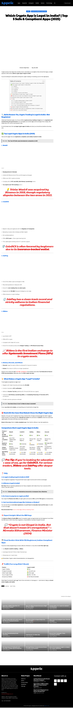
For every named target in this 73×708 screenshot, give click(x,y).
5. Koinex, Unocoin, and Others (20, 92)
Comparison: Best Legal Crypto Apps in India (21, 97)
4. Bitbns (15, 91)
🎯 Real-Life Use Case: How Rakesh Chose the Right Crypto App (26, 95)
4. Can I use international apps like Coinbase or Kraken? (26, 105)
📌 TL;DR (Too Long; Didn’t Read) (19, 110)
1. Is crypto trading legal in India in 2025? (22, 100)
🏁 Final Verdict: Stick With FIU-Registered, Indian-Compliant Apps (27, 108)
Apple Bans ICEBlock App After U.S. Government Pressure (11, 606)
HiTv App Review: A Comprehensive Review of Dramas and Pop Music (36, 647)
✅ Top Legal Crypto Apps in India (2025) (20, 84)
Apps (28, 11)
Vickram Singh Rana (24, 67)
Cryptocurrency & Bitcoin (39, 11)
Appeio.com (46, 705)
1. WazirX (15, 86)
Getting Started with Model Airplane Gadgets (42, 679)
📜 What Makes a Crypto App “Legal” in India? (22, 94)
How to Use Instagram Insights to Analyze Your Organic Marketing (59, 647)
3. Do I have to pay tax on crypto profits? (22, 103)
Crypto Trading (12, 586)
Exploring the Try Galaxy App (33, 634)
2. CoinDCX (16, 88)
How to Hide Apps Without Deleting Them (23, 509)
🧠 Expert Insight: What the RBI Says (19, 107)
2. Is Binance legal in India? (19, 102)
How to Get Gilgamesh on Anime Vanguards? (41, 690)
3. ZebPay (15, 89)
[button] (54, 3)
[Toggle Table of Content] (42, 81)
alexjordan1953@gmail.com (7, 694)
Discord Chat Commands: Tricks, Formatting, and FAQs (57, 634)
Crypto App (7, 586)
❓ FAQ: (13, 99)
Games (35, 692)
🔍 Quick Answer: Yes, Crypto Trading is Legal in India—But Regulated (27, 83)
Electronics (36, 681)
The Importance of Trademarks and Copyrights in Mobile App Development (12, 647)
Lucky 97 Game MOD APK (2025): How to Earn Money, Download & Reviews (12, 620)
